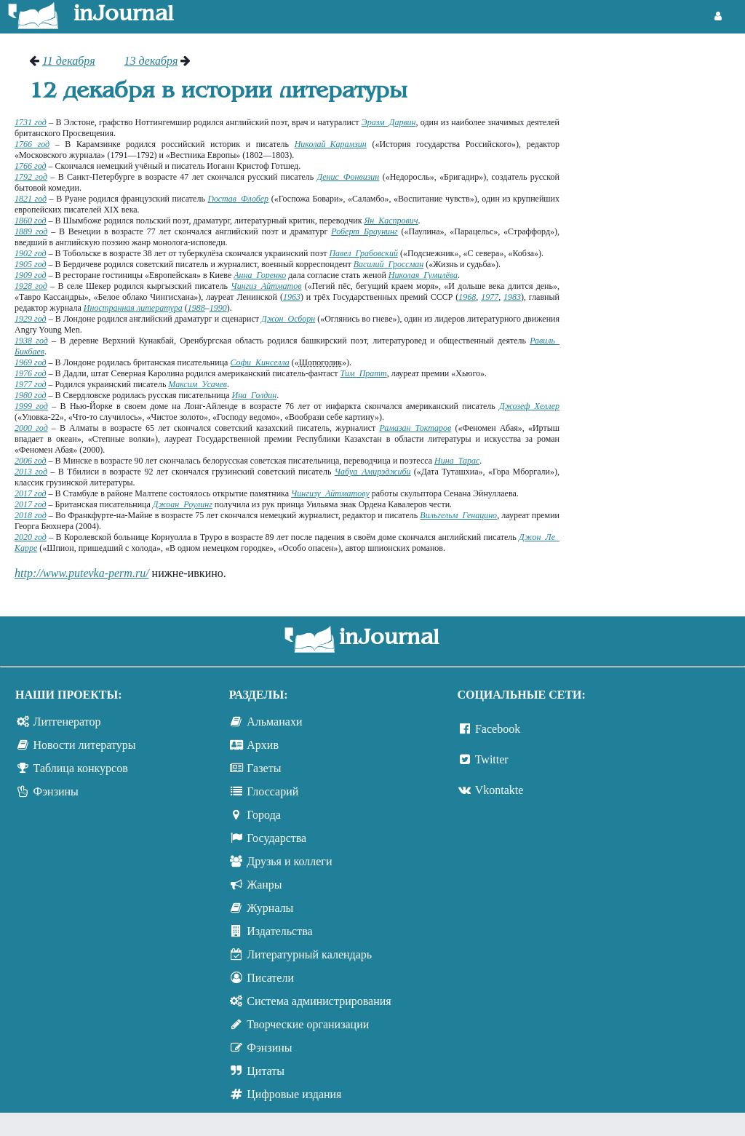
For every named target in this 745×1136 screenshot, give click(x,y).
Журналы (270, 908)
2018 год (31, 515)
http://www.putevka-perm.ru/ (82, 573)
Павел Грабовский (363, 253)
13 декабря (151, 61)
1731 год (31, 122)
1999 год (31, 406)
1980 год (31, 395)
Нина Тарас (456, 461)
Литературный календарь (309, 954)
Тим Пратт (363, 373)
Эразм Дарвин (389, 122)
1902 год (31, 253)
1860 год (31, 220)
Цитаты (265, 1071)
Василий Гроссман (389, 264)
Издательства (279, 931)
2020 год (31, 537)
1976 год (31, 373)
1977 (489, 297)
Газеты (264, 768)
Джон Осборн (288, 319)
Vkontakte (499, 790)
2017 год (31, 493)
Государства (276, 838)
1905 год (31, 264)
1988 (196, 308)
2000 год (31, 428)
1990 (218, 308)
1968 (467, 297)
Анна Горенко (260, 275)
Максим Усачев (197, 384)
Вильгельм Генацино (458, 515)
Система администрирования (319, 1001)
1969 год (31, 362)
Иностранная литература (133, 308)
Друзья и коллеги (289, 861)
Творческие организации (308, 1024)
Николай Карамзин (331, 144)
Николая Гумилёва (423, 275)
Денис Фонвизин (348, 177)
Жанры (264, 884)
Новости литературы (84, 745)
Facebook (497, 729)
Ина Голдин (253, 395)
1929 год (31, 319)
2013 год (31, 471)
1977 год (31, 384)
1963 (291, 297)
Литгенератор (67, 721)
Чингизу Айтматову (330, 493)
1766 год (32, 144)
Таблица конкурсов (80, 768)
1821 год (31, 199)
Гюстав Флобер (237, 199)
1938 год (31, 340)
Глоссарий (272, 791)
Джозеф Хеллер (529, 406)
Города (264, 815)
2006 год (31, 461)
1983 (512, 297)
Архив (263, 745)
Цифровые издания (294, 1094)
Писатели (270, 978)
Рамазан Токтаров (415, 428)
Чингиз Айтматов (266, 286)
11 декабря (68, 61)
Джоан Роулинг (182, 504)
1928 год (31, 286)
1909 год (31, 275)
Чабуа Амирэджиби (373, 471)
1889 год (31, 231)
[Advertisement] (659, 109)
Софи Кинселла (259, 362)
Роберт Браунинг (364, 231)
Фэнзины (56, 791)
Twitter (492, 759)
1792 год (31, 177)
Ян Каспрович (391, 220)
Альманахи (274, 721)
